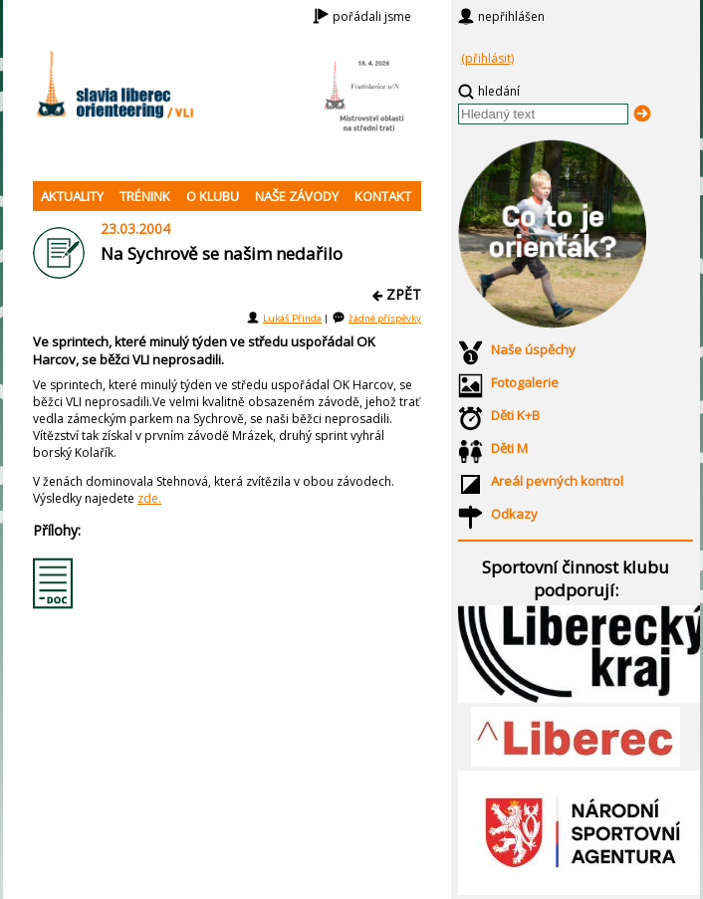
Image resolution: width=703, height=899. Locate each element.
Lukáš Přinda (292, 318)
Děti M (509, 448)
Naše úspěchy (533, 349)
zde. (149, 498)
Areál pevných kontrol (557, 481)
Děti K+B (515, 415)
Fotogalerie (525, 382)
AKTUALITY (72, 196)
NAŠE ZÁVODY (297, 196)
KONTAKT (382, 196)
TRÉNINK (144, 196)
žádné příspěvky (385, 318)
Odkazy (514, 514)
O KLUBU (212, 196)
